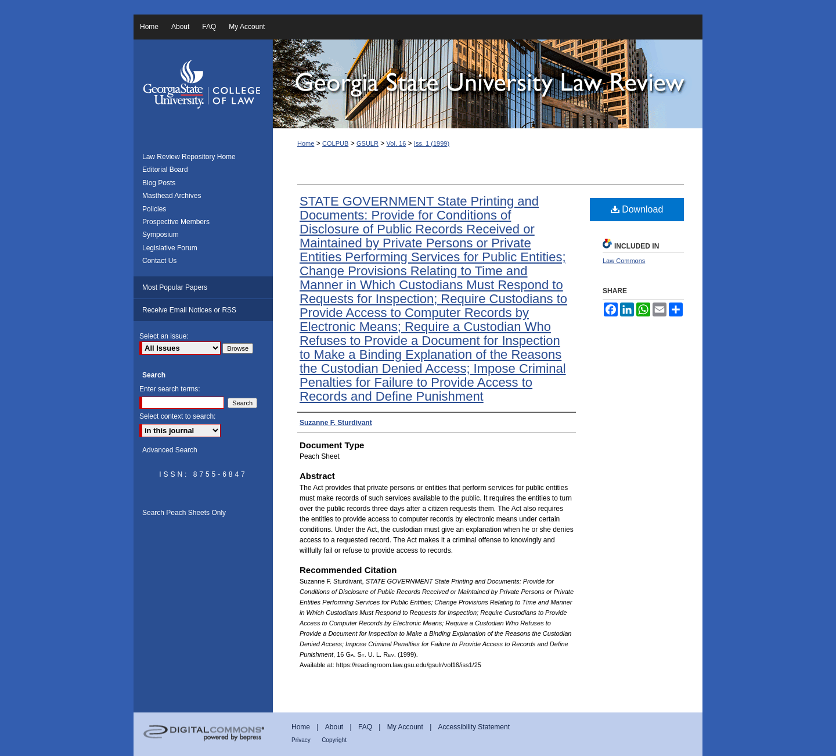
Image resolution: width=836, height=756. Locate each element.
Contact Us (159, 261)
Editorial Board (165, 169)
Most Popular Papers (174, 287)
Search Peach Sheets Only (184, 513)
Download (637, 209)
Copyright (334, 740)
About (334, 727)
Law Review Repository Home (189, 157)
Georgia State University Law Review (487, 83)
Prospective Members (176, 222)
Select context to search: (177, 416)
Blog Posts (158, 183)
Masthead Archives (171, 196)
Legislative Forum (169, 248)
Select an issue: (164, 336)
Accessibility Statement (474, 727)
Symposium (160, 235)
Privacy (301, 740)
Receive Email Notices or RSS (189, 310)
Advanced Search (169, 450)
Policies (154, 209)
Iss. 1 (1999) (431, 143)
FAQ (365, 727)
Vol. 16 (396, 143)
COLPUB (335, 143)
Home (305, 143)
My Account (405, 727)
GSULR (367, 143)
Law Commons (624, 260)
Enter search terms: (169, 389)
